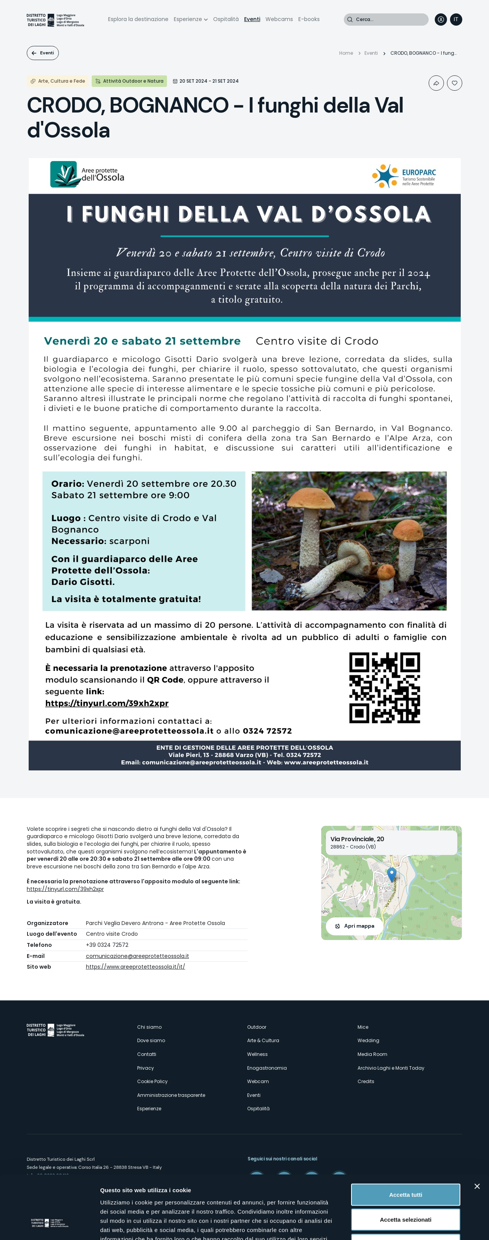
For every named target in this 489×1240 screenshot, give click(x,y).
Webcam (258, 1081)
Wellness (257, 1054)
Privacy (145, 1068)
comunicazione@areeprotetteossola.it (137, 956)
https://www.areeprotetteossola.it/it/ (135, 967)
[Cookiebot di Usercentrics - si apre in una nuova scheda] (49, 1225)
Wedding (368, 1040)
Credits (366, 1081)
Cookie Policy (152, 1081)
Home (346, 53)
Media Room (372, 1054)
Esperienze (188, 19)
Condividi (436, 83)
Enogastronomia (267, 1068)
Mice (363, 1027)
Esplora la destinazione (138, 19)
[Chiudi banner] (477, 1131)
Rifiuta (406, 1189)
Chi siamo (149, 1027)
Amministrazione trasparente (171, 1095)
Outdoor (256, 1027)
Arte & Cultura (263, 1040)
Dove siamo (151, 1040)
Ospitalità (226, 19)
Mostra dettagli (402, 1225)
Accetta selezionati (405, 1165)
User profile (441, 19)
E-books (309, 19)
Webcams (279, 19)
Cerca (350, 19)
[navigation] (456, 19)
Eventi (252, 19)
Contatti (146, 1054)
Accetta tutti (406, 1139)
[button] (392, 875)
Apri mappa (359, 925)
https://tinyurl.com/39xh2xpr (65, 889)
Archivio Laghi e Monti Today (391, 1068)
